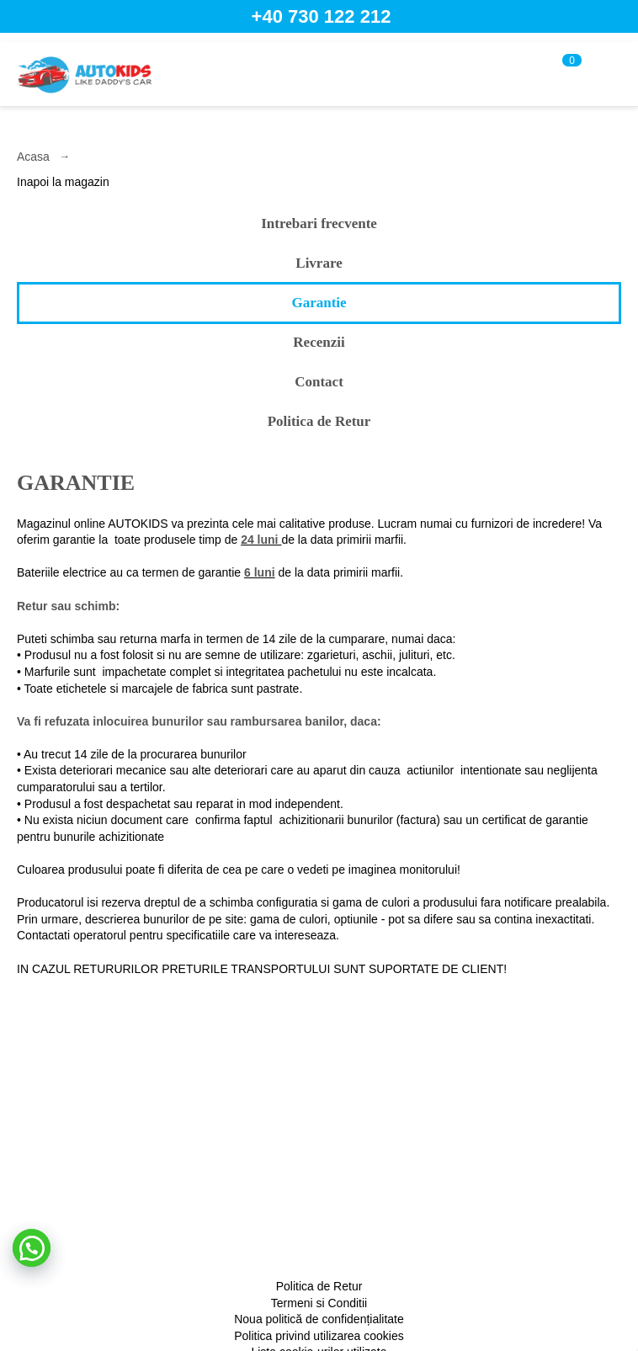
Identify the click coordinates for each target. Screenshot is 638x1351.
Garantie (318, 303)
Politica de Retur (319, 421)
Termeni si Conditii (319, 1303)
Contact (319, 382)
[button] (32, 1248)
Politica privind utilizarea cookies (319, 1336)
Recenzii (318, 342)
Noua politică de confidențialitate (319, 1319)
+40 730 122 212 (321, 16)
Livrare (318, 263)
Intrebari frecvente (319, 223)
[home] (84, 74)
